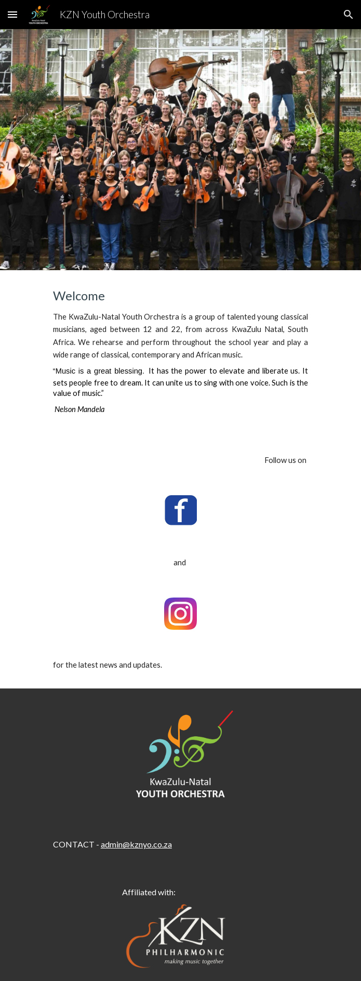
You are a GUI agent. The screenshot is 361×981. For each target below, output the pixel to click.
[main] (180, 354)
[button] (12, 14)
